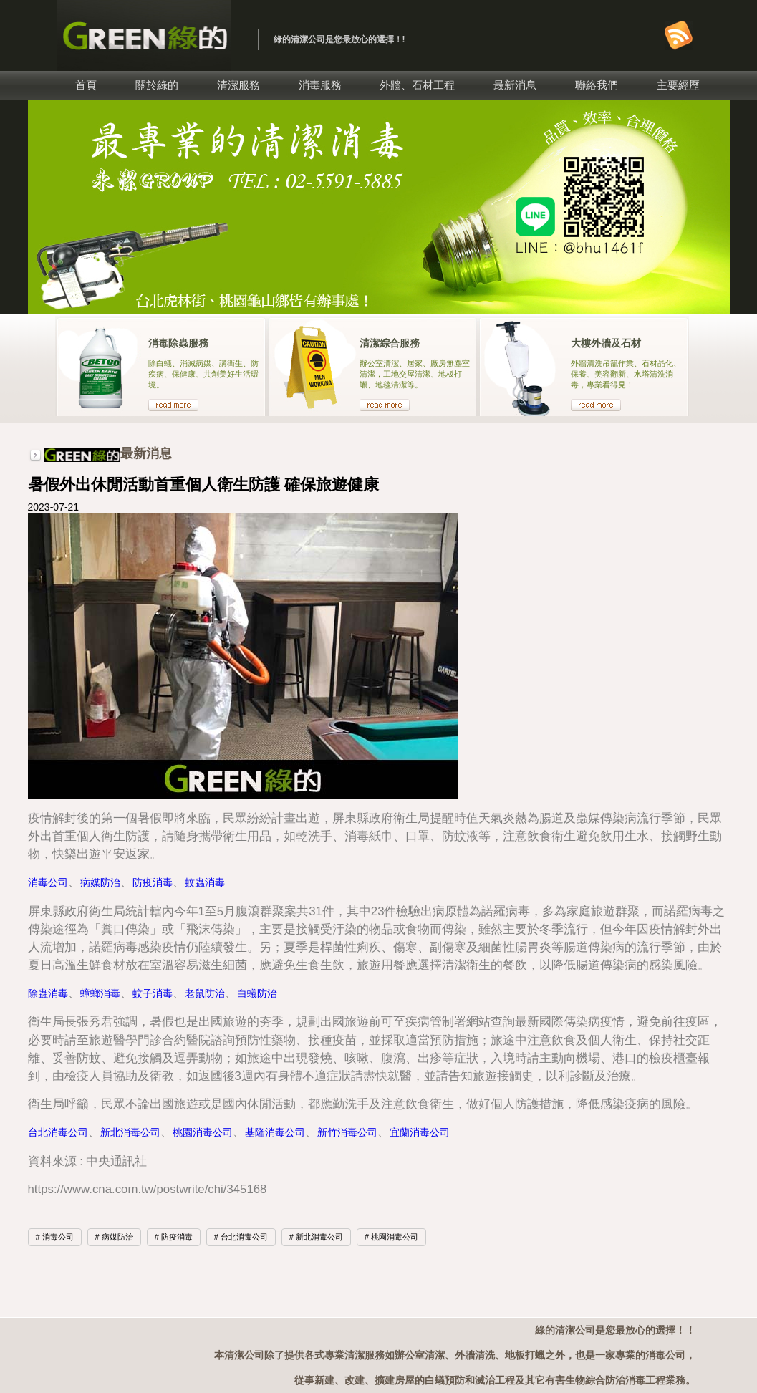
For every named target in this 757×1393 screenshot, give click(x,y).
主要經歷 (678, 85)
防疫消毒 (152, 882)
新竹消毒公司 (347, 1132)
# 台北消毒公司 (241, 1237)
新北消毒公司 (130, 1132)
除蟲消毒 (48, 993)
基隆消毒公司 (275, 1132)
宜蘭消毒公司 (420, 1132)
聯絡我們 (596, 85)
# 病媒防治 (114, 1237)
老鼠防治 (205, 993)
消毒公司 (48, 882)
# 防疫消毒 (174, 1237)
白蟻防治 (257, 993)
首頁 (86, 85)
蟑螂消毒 (100, 993)
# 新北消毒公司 (316, 1237)
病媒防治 (100, 882)
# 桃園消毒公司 (391, 1237)
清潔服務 (238, 85)
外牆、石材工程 (417, 85)
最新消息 (514, 85)
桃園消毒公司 (203, 1132)
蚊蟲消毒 (205, 882)
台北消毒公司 (58, 1132)
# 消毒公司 (55, 1237)
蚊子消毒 (152, 993)
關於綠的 (156, 85)
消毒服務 (320, 85)
